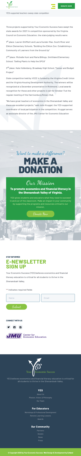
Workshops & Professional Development (40, 412)
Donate (40, 434)
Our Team (40, 401)
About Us (40, 394)
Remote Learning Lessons (40, 416)
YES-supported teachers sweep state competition (27, 13)
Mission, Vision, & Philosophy (40, 397)
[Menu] (52, 6)
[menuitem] (52, 6)
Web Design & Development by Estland (58, 453)
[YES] (12, 5)
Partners (40, 430)
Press (40, 440)
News (40, 437)
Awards (40, 419)
